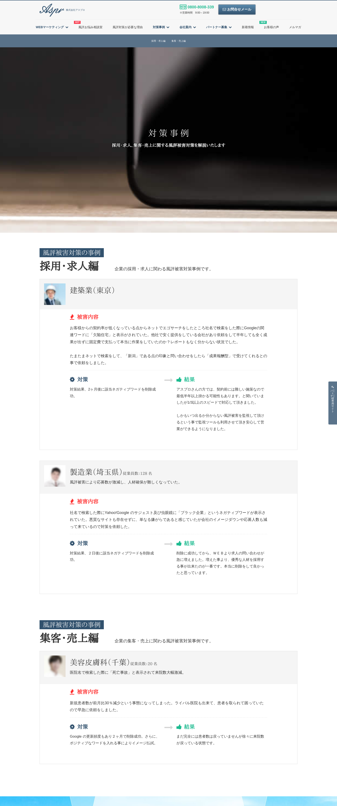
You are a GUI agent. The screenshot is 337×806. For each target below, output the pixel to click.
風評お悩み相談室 (88, 25)
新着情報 (248, 27)
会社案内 (185, 27)
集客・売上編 (179, 41)
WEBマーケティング (50, 27)
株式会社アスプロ (62, 10)
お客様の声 (269, 25)
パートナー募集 (216, 27)
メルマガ (295, 27)
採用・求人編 (158, 41)
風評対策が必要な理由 (128, 27)
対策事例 (159, 27)
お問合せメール (237, 9)
